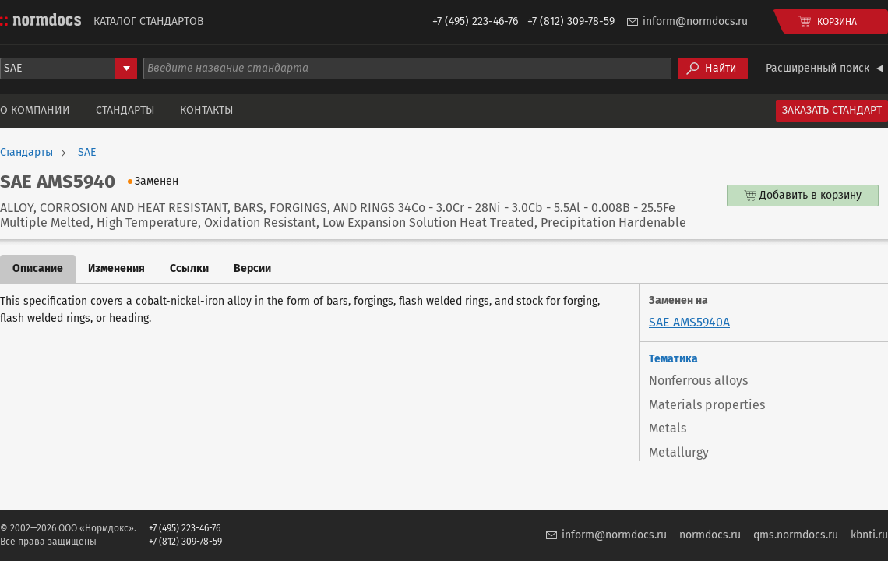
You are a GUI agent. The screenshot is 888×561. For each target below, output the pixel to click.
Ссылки (189, 268)
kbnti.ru (869, 535)
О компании (35, 110)
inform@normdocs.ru (695, 21)
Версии (252, 268)
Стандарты (125, 110)
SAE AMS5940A (689, 322)
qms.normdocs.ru (795, 535)
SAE (87, 152)
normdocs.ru (710, 535)
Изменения (116, 268)
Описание (37, 268)
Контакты (206, 110)
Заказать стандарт (832, 110)
